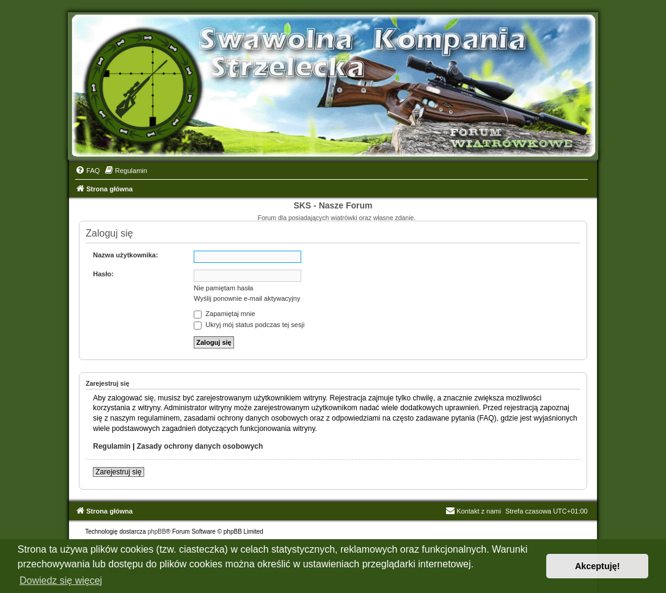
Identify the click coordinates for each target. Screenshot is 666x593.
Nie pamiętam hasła (223, 288)
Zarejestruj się (118, 472)
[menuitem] (87, 170)
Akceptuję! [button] (597, 566)
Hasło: (103, 274)
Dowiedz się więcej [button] (61, 580)
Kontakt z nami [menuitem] (473, 511)
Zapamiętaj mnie (224, 313)
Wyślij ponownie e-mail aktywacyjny (247, 298)
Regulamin (111, 446)
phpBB (157, 531)
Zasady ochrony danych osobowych (200, 446)
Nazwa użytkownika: (125, 255)
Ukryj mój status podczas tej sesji (249, 324)
